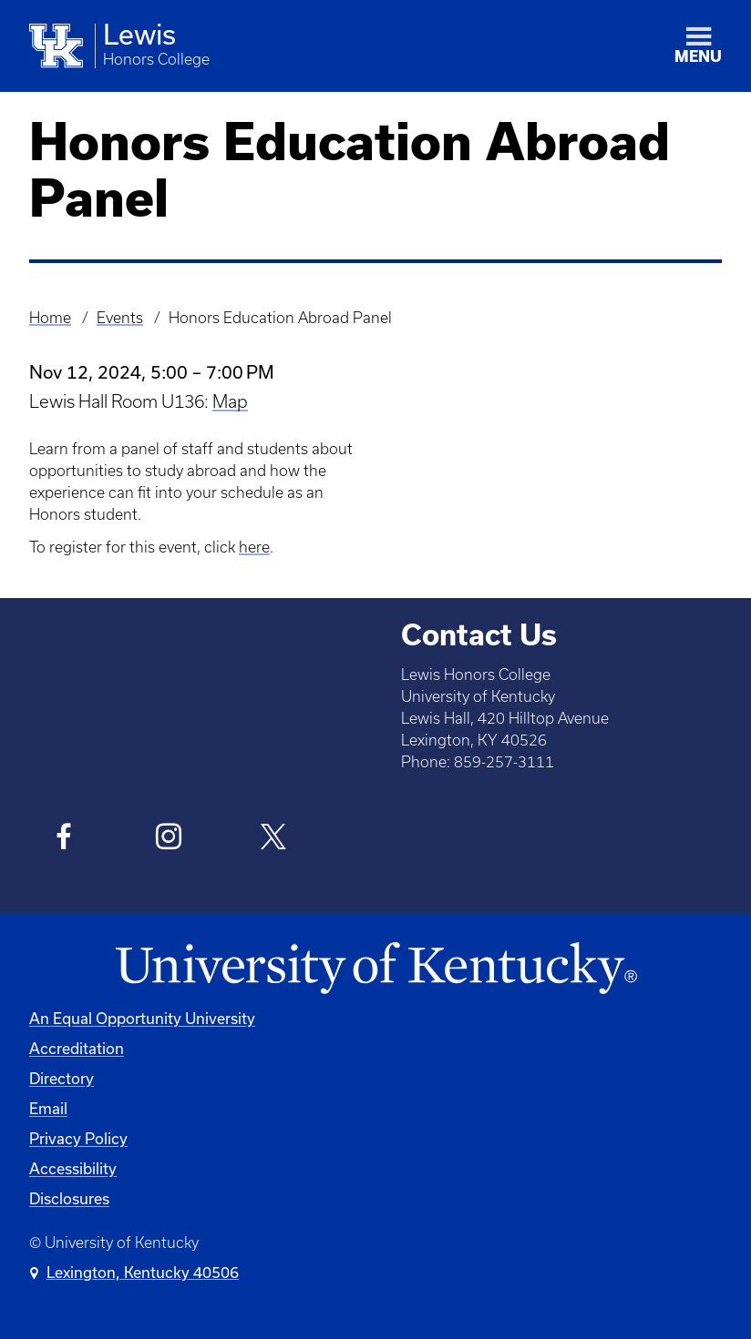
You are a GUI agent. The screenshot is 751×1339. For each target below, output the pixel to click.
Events (120, 317)
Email (48, 1108)
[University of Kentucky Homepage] (375, 969)
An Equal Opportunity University (142, 1018)
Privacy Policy (78, 1138)
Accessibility (73, 1168)
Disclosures (69, 1198)
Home (50, 317)
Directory (61, 1078)
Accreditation (76, 1048)
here (254, 547)
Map (230, 401)
